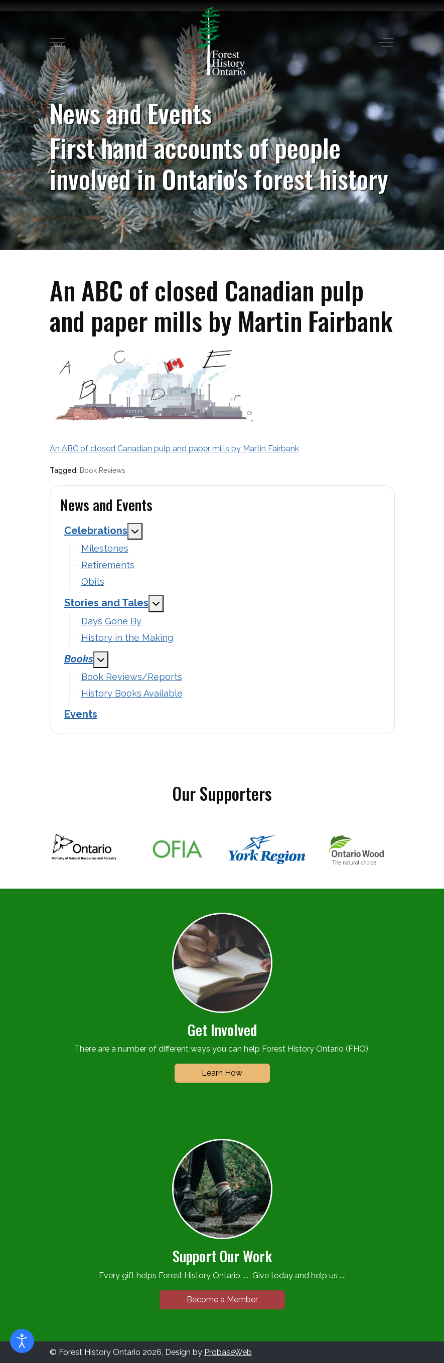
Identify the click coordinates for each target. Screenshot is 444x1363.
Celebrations (95, 531)
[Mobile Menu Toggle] (57, 43)
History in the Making (127, 637)
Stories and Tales (106, 603)
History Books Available (132, 693)
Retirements (107, 565)
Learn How (222, 1073)
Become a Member (222, 1299)
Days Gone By (111, 621)
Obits (92, 581)
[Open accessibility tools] (22, 1341)
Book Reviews (102, 470)
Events (80, 714)
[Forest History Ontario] (221, 41)
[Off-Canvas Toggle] (385, 43)
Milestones (104, 548)
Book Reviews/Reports (131, 676)
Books (78, 659)
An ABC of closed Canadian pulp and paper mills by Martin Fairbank (174, 448)
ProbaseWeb (228, 1352)
